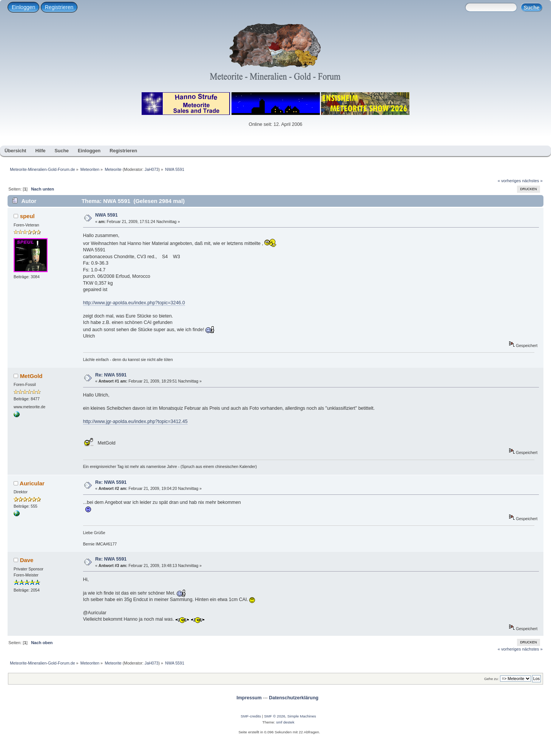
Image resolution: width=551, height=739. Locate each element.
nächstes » (532, 180)
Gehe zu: (491, 679)
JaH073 (152, 169)
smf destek (285, 722)
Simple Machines (301, 716)
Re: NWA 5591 (111, 375)
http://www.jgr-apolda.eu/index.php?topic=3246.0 (134, 302)
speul (27, 216)
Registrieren (59, 7)
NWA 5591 (106, 215)
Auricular (32, 483)
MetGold (31, 376)
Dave (27, 560)
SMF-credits (251, 716)
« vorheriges (509, 180)
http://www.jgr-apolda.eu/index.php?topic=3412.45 (135, 421)
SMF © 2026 (274, 716)
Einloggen (23, 7)
